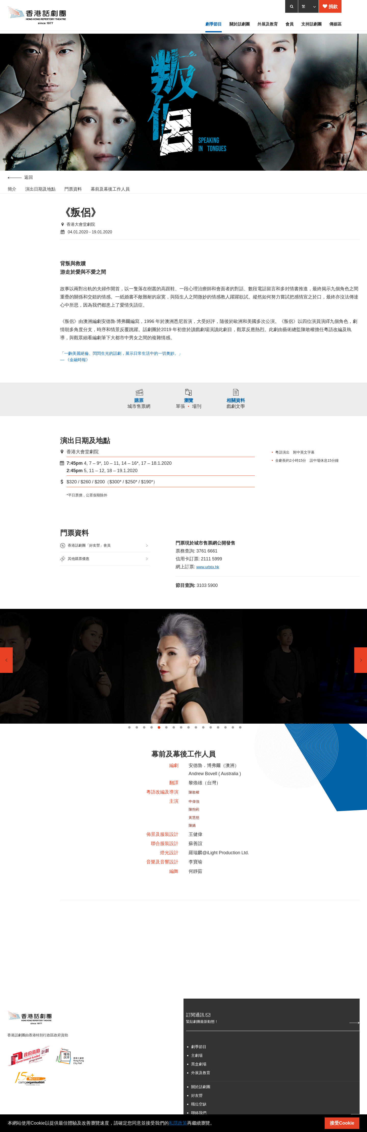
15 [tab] (233, 735)
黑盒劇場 (198, 1078)
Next (360, 667)
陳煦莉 (195, 819)
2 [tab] (137, 735)
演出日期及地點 (40, 191)
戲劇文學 (237, 410)
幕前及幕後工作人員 (110, 191)
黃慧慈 (195, 827)
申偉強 (195, 810)
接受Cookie (342, 1123)
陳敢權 (195, 801)
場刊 (196, 410)
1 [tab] (129, 735)
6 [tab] (166, 735)
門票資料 (73, 191)
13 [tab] (218, 735)
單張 (180, 410)
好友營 (197, 1109)
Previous (6, 667)
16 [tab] (240, 735)
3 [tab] (144, 735)
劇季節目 (198, 1061)
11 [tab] (203, 735)
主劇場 (197, 1069)
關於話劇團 (200, 1101)
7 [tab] (174, 735)
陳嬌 (193, 835)
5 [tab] (159, 735)
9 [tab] (188, 735)
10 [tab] (196, 735)
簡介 (12, 191)
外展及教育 (200, 1087)
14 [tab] (225, 735)
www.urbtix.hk (210, 573)
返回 (20, 179)
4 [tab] (151, 735)
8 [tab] (181, 735)
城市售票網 (137, 410)
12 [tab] (210, 735)
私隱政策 (178, 1123)
